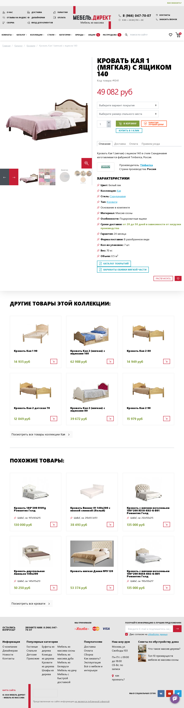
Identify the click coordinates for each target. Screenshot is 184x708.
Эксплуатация (92, 662)
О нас (10, 12)
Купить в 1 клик (129, 130)
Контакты (163, 15)
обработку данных (157, 634)
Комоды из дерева (48, 656)
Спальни (32, 650)
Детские (32, 654)
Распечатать (163, 278)
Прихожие (33, 658)
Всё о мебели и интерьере (93, 668)
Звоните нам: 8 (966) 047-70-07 (41, 628)
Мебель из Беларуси (63, 664)
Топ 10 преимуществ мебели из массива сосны (158, 658)
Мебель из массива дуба (65, 656)
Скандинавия (118, 196)
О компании (9, 646)
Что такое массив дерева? (159, 649)
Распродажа (112, 34)
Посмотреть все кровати (30, 603)
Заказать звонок (166, 19)
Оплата (62, 17)
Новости (7, 654)
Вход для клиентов (42, 22)
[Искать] (126, 35)
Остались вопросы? (8, 628)
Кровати (112, 201)
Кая (119, 190)
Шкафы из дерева (48, 672)
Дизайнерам (38, 17)
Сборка (10, 22)
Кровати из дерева (48, 664)
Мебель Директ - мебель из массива (13, 696)
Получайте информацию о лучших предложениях (153, 623)
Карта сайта (9, 690)
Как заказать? (174, 3)
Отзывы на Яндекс (17, 17)
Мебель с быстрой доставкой (63, 678)
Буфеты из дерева (48, 648)
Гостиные (32, 646)
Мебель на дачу (67, 670)
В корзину (127, 123)
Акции (94, 34)
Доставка (36, 12)
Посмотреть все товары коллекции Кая (40, 434)
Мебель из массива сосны (66, 648)
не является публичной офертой (92, 701)
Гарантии (63, 12)
